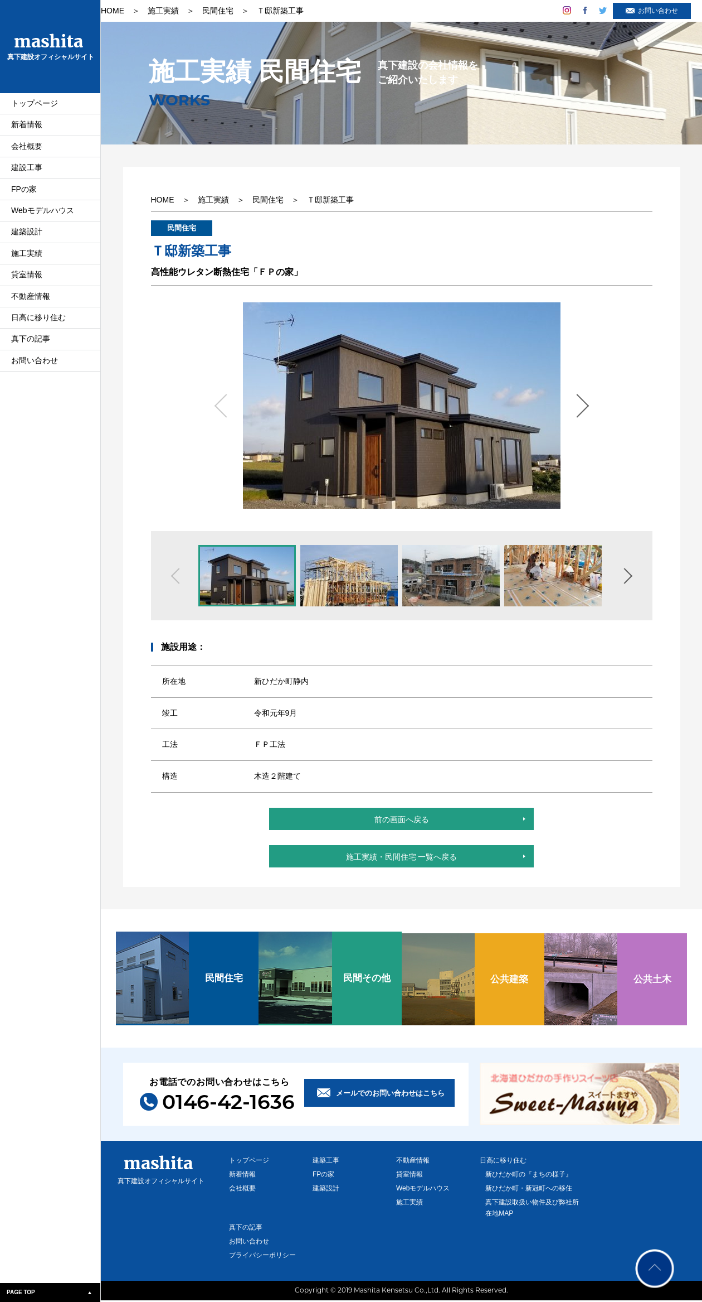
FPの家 (24, 194)
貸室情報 (26, 279)
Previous (222, 405)
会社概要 (26, 151)
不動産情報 (30, 301)
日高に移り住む (38, 322)
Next (581, 405)
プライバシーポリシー (262, 1257)
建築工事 (326, 1162)
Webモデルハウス (42, 215)
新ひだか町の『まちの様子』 (529, 1176)
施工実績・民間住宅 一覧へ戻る (401, 860)
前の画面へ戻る (401, 821)
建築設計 (26, 236)
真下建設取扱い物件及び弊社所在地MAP (529, 1209)
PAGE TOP (21, 1292)
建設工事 (26, 172)
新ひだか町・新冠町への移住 (529, 1190)
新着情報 (26, 129)
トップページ (34, 108)
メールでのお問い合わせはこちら (390, 1095)
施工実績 (26, 258)
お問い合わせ (34, 365)
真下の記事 (30, 343)
